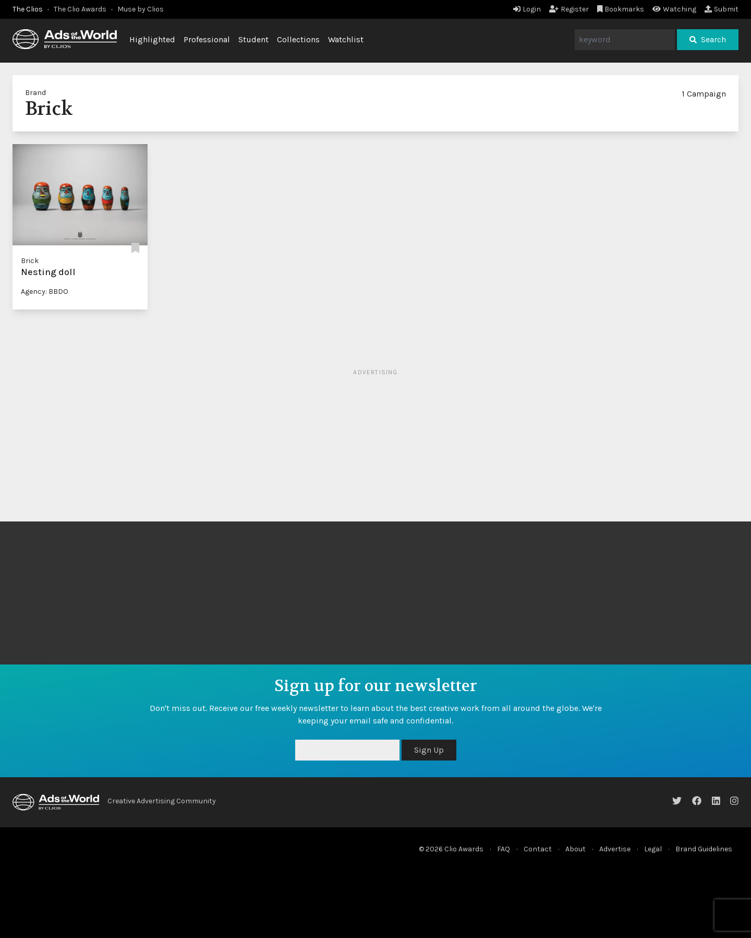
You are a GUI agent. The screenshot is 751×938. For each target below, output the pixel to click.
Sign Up (429, 750)
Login (527, 9)
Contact (538, 849)
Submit (721, 9)
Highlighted (152, 39)
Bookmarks (621, 9)
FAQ (503, 849)
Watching (674, 9)
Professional (207, 39)
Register (569, 9)
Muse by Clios (140, 9)
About (575, 849)
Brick (30, 260)
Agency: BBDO (44, 291)
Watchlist (346, 39)
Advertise (615, 849)
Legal (653, 849)
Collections (298, 39)
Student (253, 39)
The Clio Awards (80, 9)
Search (707, 39)
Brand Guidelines (703, 849)
